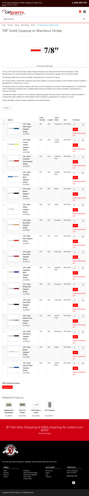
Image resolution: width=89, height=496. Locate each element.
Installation (26, 471)
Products (5, 473)
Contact (5, 476)
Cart (47, 475)
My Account (49, 471)
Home (5, 471)
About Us (6, 475)
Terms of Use (27, 476)
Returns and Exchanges (30, 473)
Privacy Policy (27, 478)
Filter (7, 108)
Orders (48, 473)
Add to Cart (7, 387)
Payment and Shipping (30, 475)
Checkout (48, 476)
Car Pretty (16, 11)
